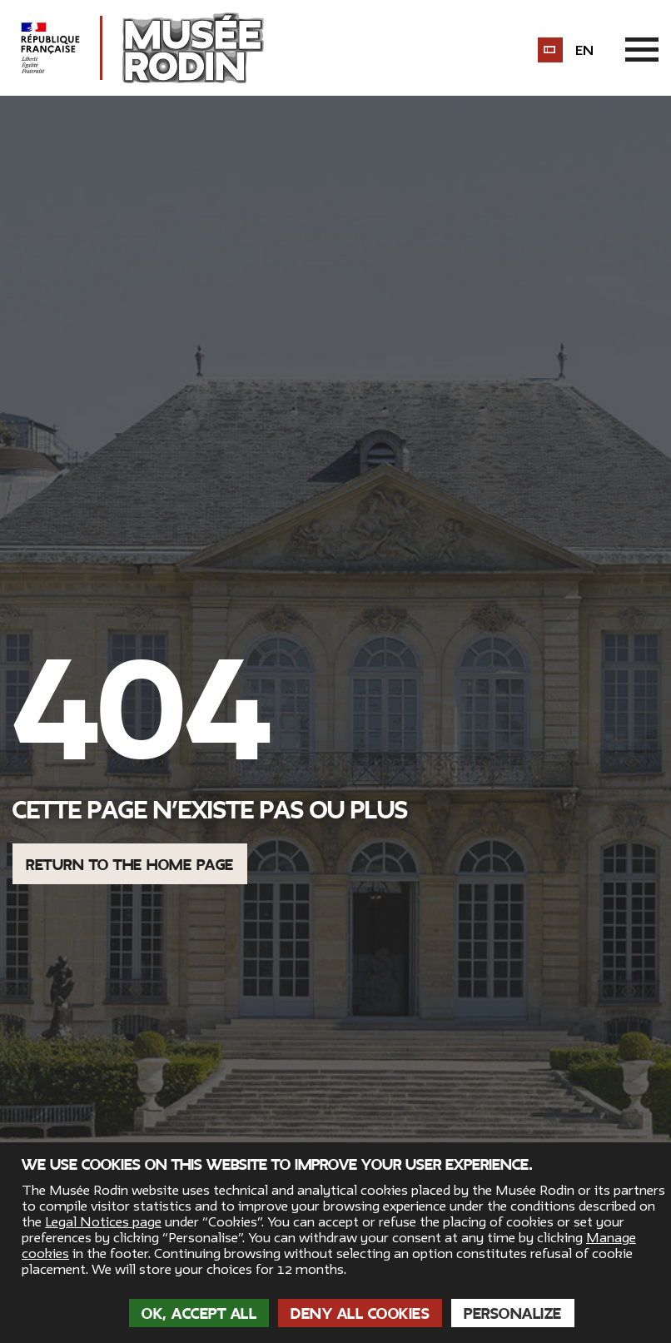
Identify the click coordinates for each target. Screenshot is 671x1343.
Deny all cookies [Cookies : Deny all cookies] (360, 1314)
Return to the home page (130, 865)
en (584, 50)
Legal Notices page (103, 1222)
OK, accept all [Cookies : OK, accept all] (199, 1314)
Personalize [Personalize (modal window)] (513, 1314)
